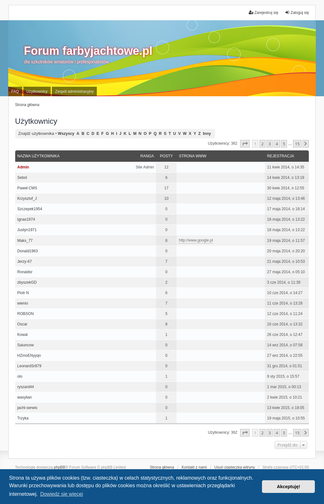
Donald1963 (27, 251)
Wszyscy (66, 133)
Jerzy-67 (24, 261)
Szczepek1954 (29, 209)
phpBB (59, 467)
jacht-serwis (27, 408)
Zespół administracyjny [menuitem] (74, 91)
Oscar (22, 324)
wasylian (24, 397)
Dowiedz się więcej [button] (61, 494)
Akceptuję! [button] (288, 486)
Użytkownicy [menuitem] (37, 91)
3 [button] (269, 144)
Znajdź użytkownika (36, 133)
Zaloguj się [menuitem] (297, 12)
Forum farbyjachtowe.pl (88, 50)
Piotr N (23, 293)
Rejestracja (280, 156)
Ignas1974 (26, 219)
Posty (166, 156)
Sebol (22, 177)
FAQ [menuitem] (15, 91)
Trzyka (23, 418)
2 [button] (262, 144)
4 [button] (277, 144)
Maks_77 (25, 240)
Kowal (22, 334)
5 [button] (284, 144)
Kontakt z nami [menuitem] (194, 467)
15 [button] (297, 144)
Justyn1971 (27, 230)
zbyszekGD (27, 282)
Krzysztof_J (27, 198)
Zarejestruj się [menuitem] (263, 12)
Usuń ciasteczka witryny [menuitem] (234, 467)
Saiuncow (25, 345)
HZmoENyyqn (29, 355)
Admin (23, 167)
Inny (207, 133)
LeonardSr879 (29, 366)
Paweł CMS (27, 188)
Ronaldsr (25, 272)
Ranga (147, 156)
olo (19, 376)
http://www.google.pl (196, 240)
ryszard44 (25, 387)
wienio (22, 303)
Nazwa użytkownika (38, 156)
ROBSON (25, 314)
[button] (245, 144)
